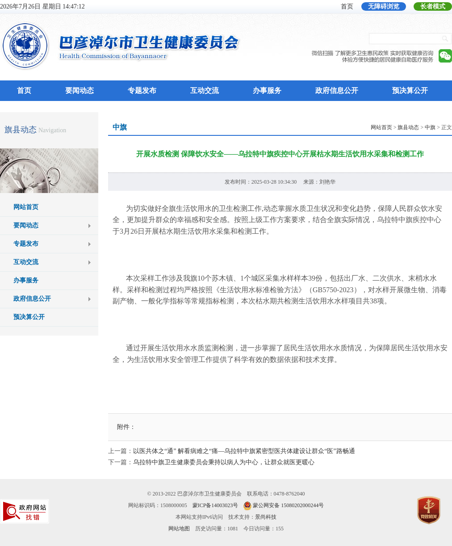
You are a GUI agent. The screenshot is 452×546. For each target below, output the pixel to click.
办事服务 (267, 90)
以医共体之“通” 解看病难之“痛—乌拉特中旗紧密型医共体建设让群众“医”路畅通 (244, 451)
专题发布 (142, 90)
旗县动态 (20, 129)
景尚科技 (265, 517)
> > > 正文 (411, 127)
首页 (347, 6)
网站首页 (25, 207)
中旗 (430, 127)
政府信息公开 (336, 90)
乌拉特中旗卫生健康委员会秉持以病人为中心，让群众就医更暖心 (223, 462)
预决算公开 (410, 90)
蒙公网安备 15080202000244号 (288, 505)
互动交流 (204, 90)
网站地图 (179, 528)
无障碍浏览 (383, 6)
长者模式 (432, 6)
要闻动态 (79, 90)
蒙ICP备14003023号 (216, 505)
